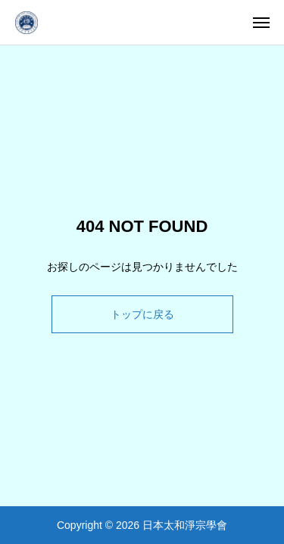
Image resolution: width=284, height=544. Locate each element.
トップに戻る (142, 314)
